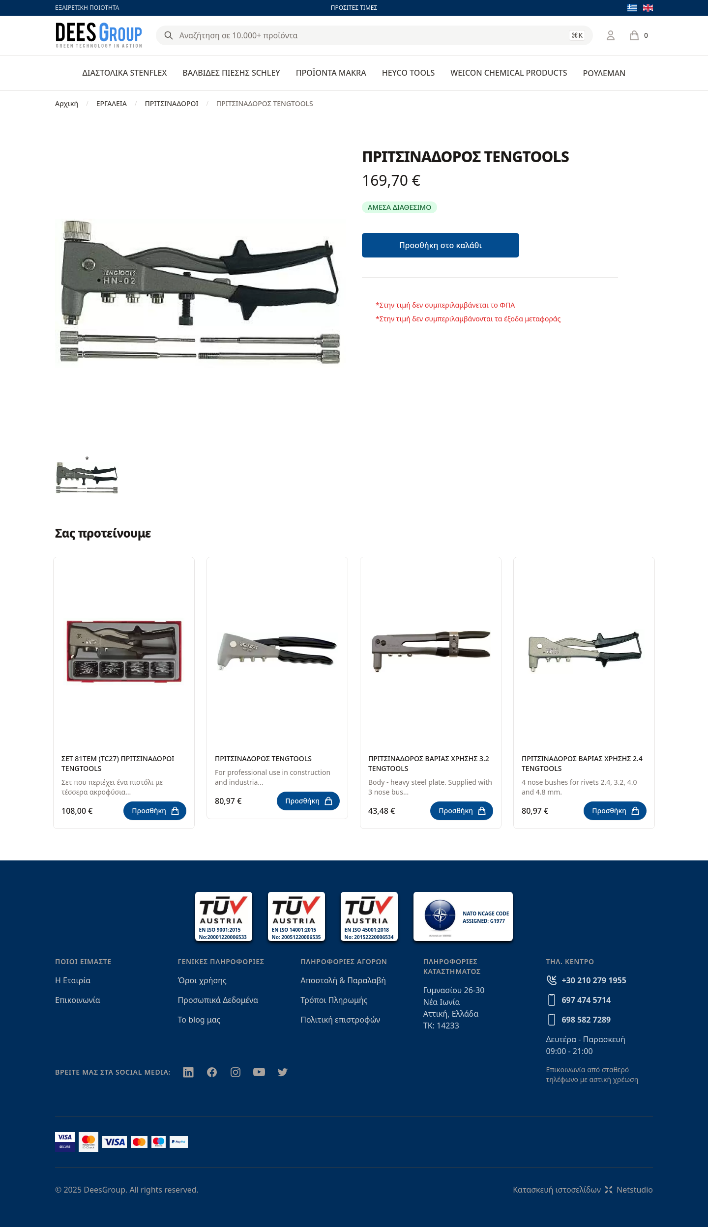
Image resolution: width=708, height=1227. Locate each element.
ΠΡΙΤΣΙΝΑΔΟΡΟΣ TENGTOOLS (263, 758)
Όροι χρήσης (202, 980)
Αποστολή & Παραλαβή (343, 980)
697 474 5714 (586, 1000)
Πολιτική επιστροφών (340, 1019)
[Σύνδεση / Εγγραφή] (611, 35)
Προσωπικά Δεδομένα (218, 1000)
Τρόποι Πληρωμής (333, 1000)
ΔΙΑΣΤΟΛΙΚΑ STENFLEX (125, 72)
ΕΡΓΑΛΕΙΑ (111, 103)
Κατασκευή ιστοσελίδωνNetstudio (583, 1189)
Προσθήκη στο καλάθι (440, 245)
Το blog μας (199, 1019)
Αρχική (66, 103)
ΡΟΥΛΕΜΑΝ (604, 73)
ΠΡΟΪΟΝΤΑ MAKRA (331, 72)
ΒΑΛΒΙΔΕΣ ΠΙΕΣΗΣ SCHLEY (231, 72)
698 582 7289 (586, 1019)
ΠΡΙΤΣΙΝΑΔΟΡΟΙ (171, 103)
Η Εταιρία (72, 980)
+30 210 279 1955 (593, 980)
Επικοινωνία (77, 1000)
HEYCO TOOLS (408, 72)
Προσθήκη (156, 811)
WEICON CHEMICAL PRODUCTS (508, 72)
